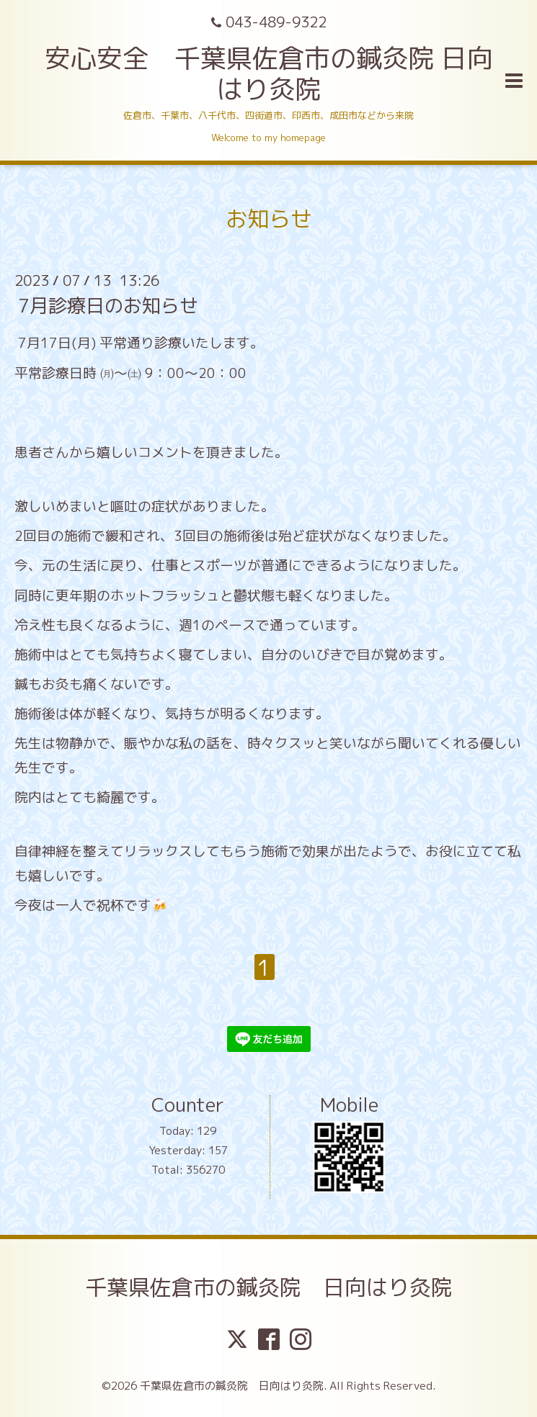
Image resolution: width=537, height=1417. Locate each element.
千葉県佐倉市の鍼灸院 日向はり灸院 (269, 1287)
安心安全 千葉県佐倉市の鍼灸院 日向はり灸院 (269, 73)
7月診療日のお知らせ (108, 305)
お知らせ (269, 219)
